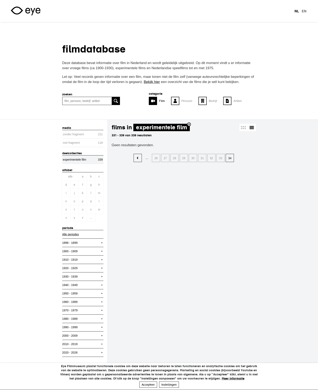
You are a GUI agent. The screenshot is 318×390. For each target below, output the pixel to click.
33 (220, 158)
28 (174, 158)
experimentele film (161, 127)
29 (183, 158)
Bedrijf (213, 101)
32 (211, 158)
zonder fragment (73, 134)
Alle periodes (70, 234)
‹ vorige (138, 158)
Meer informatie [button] (233, 378)
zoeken (67, 94)
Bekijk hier (152, 82)
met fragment (71, 142)
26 (156, 158)
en (304, 11)
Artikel (238, 101)
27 (165, 158)
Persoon (186, 101)
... (91, 217)
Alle (70, 176)
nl (297, 11)
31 (202, 158)
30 (193, 158)
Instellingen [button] (169, 384)
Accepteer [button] (148, 384)
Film (162, 101)
